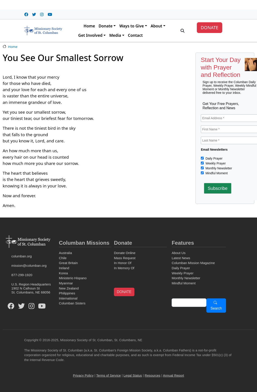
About (156, 26)
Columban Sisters (72, 303)
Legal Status (132, 375)
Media (115, 35)
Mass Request (124, 258)
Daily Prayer (213, 158)
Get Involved (90, 35)
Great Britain (68, 263)
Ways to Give (131, 26)
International (68, 298)
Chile (62, 258)
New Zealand (69, 288)
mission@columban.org (29, 265)
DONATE (209, 28)
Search (216, 308)
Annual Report (173, 375)
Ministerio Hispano (72, 278)
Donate (106, 26)
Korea (63, 273)
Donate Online (124, 253)
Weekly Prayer (215, 163)
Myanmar (66, 283)
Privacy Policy (83, 375)
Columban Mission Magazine (193, 263)
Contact (135, 35)
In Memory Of (124, 268)
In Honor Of (122, 263)
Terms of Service (108, 375)
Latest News (181, 258)
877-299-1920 (21, 275)
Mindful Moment (216, 173)
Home (89, 26)
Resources (152, 375)
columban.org (21, 256)
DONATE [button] (124, 292)
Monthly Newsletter (218, 168)
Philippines (67, 293)
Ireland (64, 268)
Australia (65, 253)
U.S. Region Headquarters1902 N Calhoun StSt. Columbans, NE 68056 (31, 288)
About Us (178, 253)
